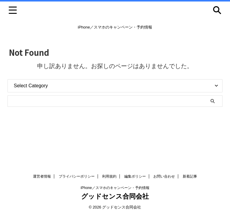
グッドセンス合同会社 (115, 196)
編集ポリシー (135, 176)
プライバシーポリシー (77, 176)
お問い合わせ (164, 176)
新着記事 (190, 176)
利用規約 (109, 176)
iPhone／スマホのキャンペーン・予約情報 (115, 188)
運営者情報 (42, 176)
